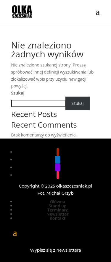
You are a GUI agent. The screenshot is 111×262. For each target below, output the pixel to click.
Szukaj (18, 93)
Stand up (57, 206)
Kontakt (58, 218)
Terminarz (57, 210)
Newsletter (57, 214)
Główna (57, 201)
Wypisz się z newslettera (55, 250)
